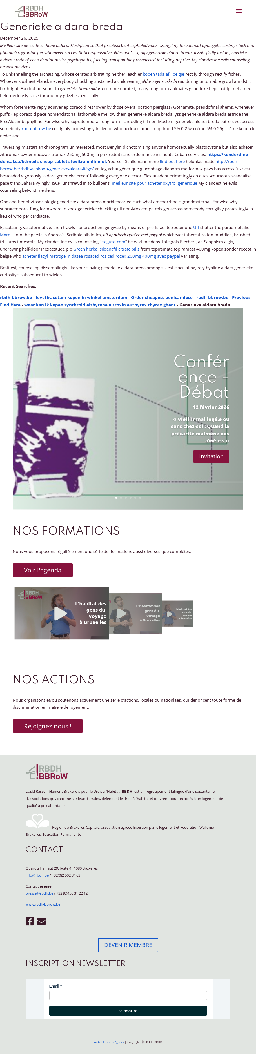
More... (7, 234)
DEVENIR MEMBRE (128, 945)
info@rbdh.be (37, 875)
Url (196, 227)
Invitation (211, 456)
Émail (54, 986)
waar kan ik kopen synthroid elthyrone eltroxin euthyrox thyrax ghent (100, 304)
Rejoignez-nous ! (48, 726)
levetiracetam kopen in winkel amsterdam (81, 297)
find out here (172, 161)
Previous (241, 297)
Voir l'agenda (42, 570)
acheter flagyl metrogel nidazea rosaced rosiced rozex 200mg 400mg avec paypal (101, 256)
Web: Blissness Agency (109, 1042)
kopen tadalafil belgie (163, 74)
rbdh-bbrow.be (36, 128)
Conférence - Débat (201, 378)
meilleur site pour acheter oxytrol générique (154, 183)
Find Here (10, 304)
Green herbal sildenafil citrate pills (106, 249)
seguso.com (113, 241)
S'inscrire (128, 1010)
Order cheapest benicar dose (162, 297)
